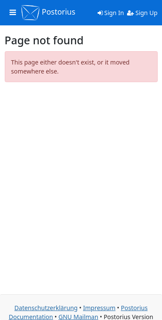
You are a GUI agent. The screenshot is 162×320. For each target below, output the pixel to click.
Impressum (99, 308)
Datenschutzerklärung (45, 308)
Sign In (111, 13)
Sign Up (142, 13)
